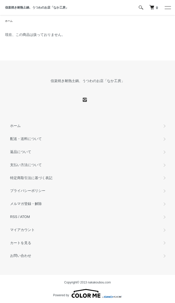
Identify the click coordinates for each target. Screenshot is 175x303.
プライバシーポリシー (27, 191)
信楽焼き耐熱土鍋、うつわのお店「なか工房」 (36, 7)
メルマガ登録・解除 (26, 204)
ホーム (9, 21)
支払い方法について (26, 165)
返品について (20, 152)
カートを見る (20, 243)
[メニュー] (167, 7)
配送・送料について (26, 139)
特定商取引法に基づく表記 (31, 178)
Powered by (87, 293)
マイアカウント (22, 230)
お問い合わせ (20, 256)
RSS (13, 217)
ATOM (25, 217)
